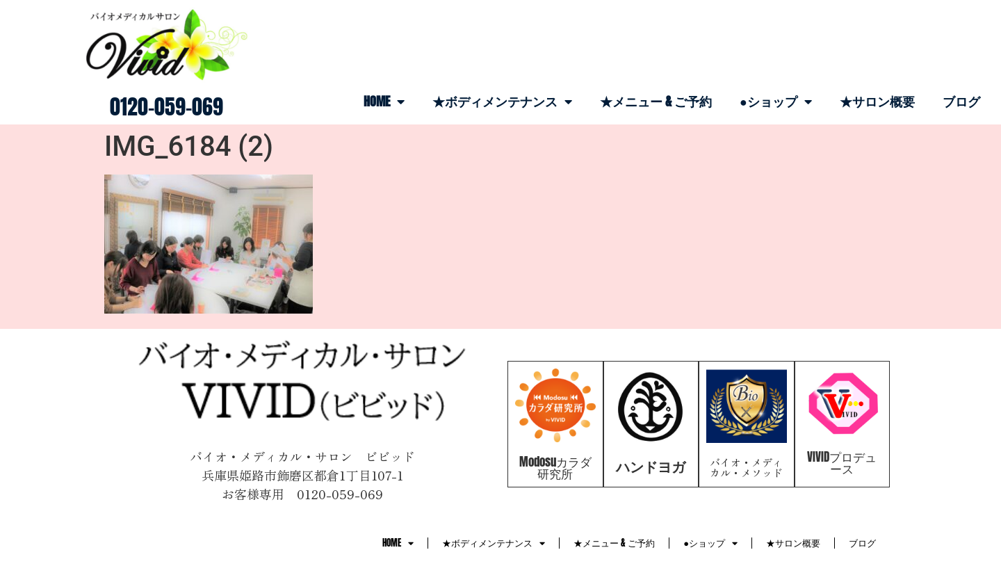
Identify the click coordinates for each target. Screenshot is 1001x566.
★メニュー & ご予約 (656, 101)
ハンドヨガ (650, 466)
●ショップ (776, 101)
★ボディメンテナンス (502, 101)
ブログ (961, 101)
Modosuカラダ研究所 (555, 468)
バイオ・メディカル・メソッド (746, 467)
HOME (384, 101)
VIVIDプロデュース (842, 463)
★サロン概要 (877, 101)
